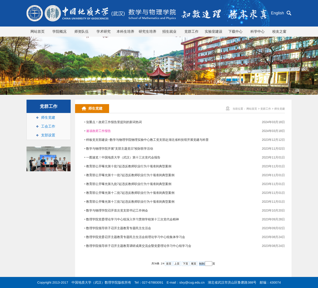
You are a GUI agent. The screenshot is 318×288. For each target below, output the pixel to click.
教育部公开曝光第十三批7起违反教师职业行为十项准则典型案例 (130, 201)
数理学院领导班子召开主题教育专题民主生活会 (118, 228)
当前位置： (239, 108)
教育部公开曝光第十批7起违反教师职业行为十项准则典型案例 (128, 166)
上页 (177, 263)
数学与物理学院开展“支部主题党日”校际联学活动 (119, 148)
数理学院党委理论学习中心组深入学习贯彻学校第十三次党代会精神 (132, 219)
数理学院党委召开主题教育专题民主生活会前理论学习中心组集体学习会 (135, 237)
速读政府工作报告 (98, 131)
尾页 (193, 263)
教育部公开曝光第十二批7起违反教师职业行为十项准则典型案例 (130, 193)
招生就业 (169, 31)
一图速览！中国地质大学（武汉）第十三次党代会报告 (123, 157)
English (277, 13)
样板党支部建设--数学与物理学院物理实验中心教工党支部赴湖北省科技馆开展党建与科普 (147, 139)
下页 (185, 263)
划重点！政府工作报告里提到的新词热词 (114, 122)
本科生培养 (125, 31)
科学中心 (257, 31)
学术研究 (104, 31)
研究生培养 (147, 31)
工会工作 (48, 126)
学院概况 (59, 31)
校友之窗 (279, 31)
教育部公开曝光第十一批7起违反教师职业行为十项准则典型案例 (130, 175)
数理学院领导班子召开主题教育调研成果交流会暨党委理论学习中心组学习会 (138, 246)
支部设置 (48, 135)
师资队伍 (81, 31)
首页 (168, 263)
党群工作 (191, 31)
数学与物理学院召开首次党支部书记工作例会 (117, 210)
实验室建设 (213, 31)
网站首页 (37, 31)
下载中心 (235, 31)
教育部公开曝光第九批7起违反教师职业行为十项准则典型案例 (128, 184)
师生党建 (48, 117)
